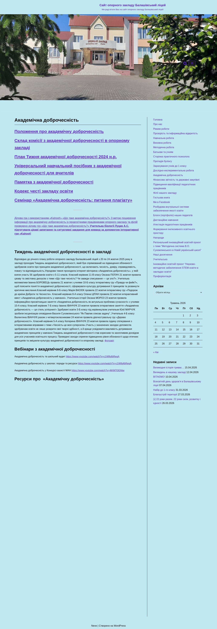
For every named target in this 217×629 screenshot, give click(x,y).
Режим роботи (161, 129)
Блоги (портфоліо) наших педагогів (173, 215)
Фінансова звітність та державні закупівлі (176, 179)
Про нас (157, 124)
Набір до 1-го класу (164, 390)
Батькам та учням (163, 152)
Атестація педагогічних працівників (172, 224)
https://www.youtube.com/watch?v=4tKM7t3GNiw (98, 370)
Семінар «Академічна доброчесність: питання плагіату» (73, 200)
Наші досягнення (162, 254)
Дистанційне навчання (165, 220)
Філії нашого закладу (165, 193)
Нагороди (158, 237)
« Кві (156, 352)
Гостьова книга (161, 197)
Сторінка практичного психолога (171, 156)
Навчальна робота (163, 138)
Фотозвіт (109, 340)
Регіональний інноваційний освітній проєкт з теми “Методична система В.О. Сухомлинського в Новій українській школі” (177, 246)
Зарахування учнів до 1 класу (169, 166)
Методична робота (163, 147)
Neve (94, 625)
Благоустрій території (165, 394)
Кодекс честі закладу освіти (44, 191)
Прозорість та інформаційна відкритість (175, 133)
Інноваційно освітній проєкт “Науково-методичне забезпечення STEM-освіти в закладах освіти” (175, 268)
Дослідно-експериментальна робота (173, 170)
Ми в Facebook (161, 202)
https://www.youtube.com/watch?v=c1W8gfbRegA (92, 356)
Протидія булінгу (162, 161)
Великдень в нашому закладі (169, 372)
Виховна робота (162, 143)
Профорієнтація (162, 276)
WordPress (120, 625)
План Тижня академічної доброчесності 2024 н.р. (66, 156)
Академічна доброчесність (168, 175)
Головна (158, 119)
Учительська (160, 259)
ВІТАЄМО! (159, 376)
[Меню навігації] (192, 63)
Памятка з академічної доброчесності (54, 182)
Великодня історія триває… (168, 367)
